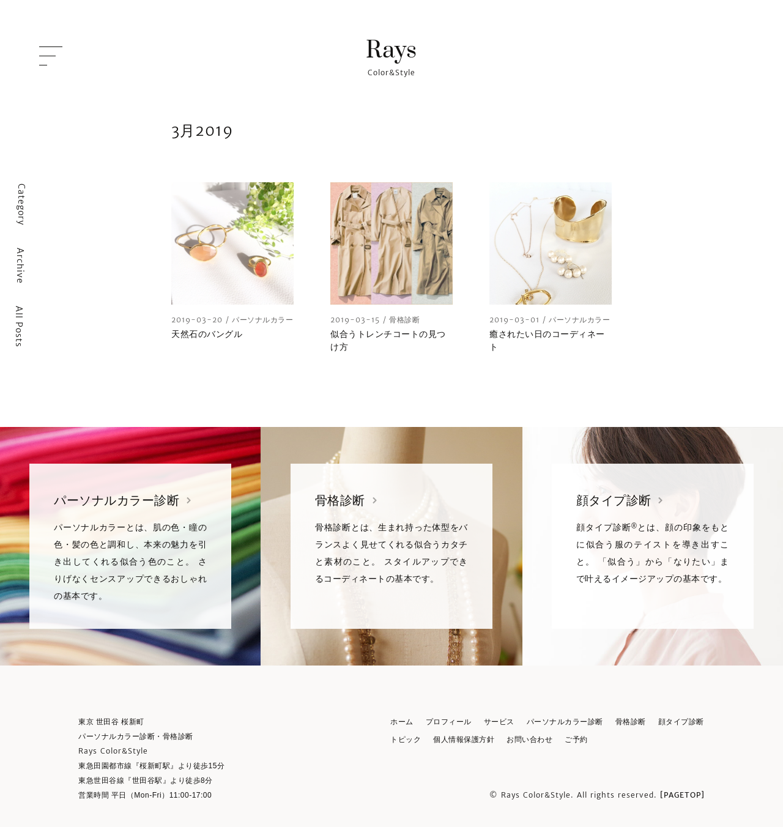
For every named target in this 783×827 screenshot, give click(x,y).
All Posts (18, 326)
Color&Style (391, 56)
